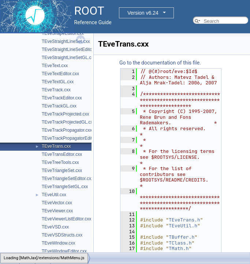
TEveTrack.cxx (56, 89)
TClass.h (180, 243)
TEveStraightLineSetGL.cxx (69, 57)
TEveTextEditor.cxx (60, 73)
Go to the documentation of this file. (160, 63)
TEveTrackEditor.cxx (62, 97)
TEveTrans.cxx (56, 146)
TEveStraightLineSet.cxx (66, 41)
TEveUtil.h (183, 226)
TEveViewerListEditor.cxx (66, 218)
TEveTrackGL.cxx (59, 106)
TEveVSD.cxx (55, 227)
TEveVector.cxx (57, 202)
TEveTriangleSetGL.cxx (65, 186)
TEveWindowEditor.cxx (64, 251)
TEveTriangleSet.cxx (62, 170)
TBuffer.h (181, 237)
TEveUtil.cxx (54, 194)
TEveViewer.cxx (57, 210)
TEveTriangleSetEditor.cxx (67, 178)
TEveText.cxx (55, 65)
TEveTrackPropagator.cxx (67, 130)
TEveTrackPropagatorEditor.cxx (73, 138)
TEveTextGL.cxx (58, 81)
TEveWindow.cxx (58, 243)
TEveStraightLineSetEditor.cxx (71, 49)
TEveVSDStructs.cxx (62, 235)
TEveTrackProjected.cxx (65, 114)
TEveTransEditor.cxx (62, 154)
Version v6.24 (142, 13)
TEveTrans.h (184, 220)
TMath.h (179, 248)
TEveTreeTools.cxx (60, 162)
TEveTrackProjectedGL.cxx (68, 122)
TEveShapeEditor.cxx (63, 33)
